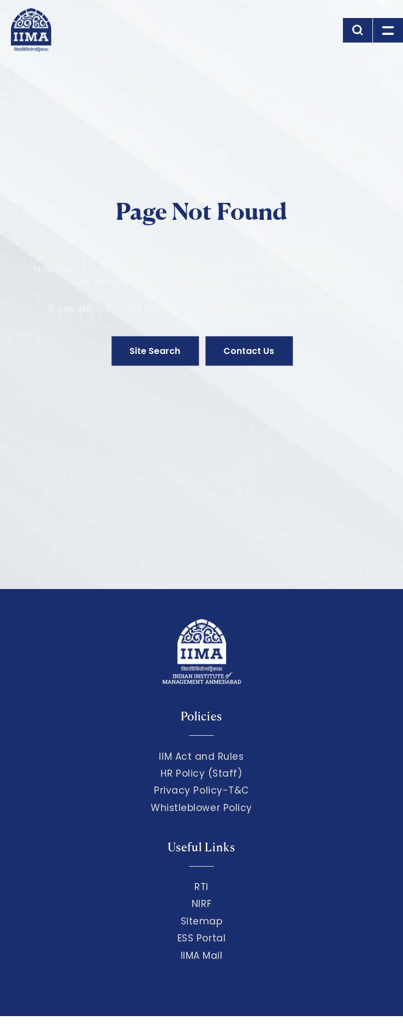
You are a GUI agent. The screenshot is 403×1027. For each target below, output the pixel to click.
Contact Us (248, 351)
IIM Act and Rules (201, 756)
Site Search (154, 351)
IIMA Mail (202, 955)
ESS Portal (201, 938)
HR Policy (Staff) (201, 773)
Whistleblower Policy (201, 807)
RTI (201, 886)
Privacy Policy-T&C (201, 790)
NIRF (201, 903)
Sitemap (202, 921)
